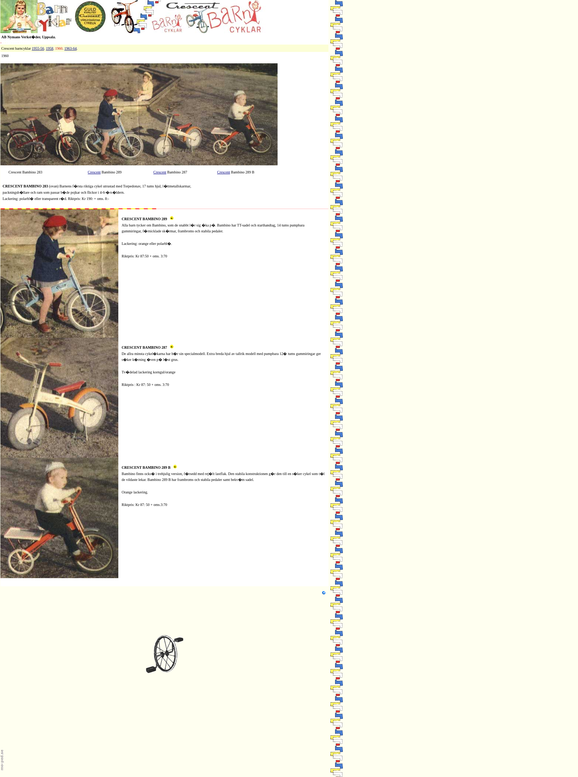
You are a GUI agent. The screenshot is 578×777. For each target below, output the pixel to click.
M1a (125, 212)
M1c (125, 461)
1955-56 (38, 48)
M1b (125, 341)
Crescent (94, 172)
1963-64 (71, 48)
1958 (49, 48)
